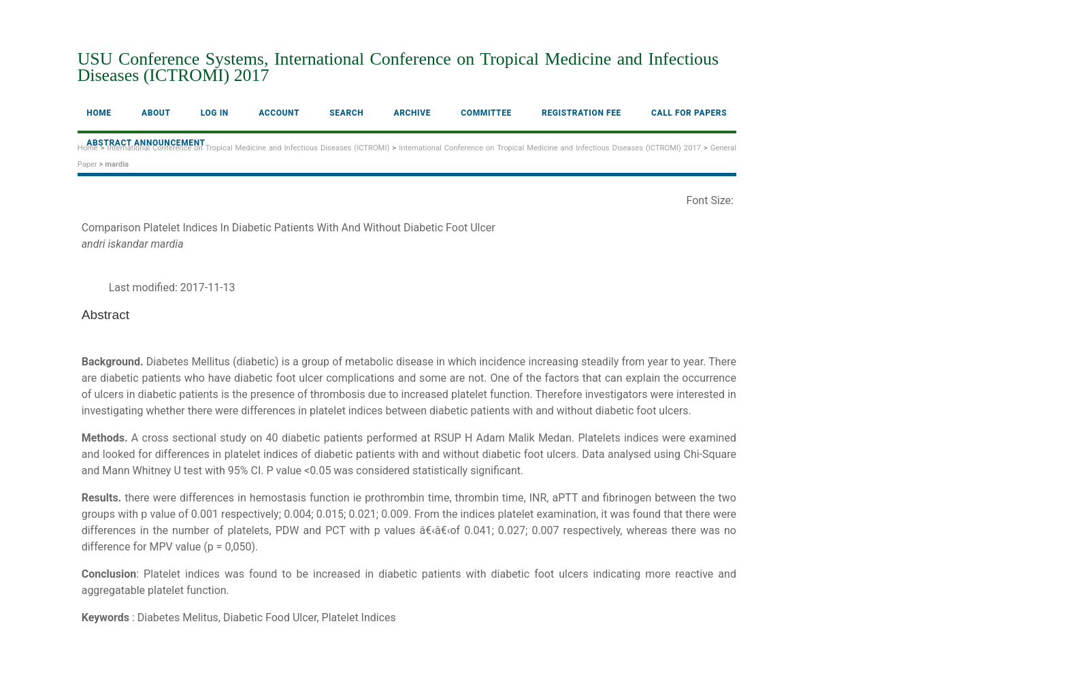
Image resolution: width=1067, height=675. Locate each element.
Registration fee (581, 113)
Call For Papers (689, 113)
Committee (486, 113)
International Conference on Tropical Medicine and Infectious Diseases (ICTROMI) (249, 148)
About (156, 113)
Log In (215, 113)
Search (346, 113)
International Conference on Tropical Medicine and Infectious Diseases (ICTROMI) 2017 (550, 148)
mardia (117, 164)
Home (98, 113)
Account (279, 113)
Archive (412, 113)
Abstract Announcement (145, 143)
